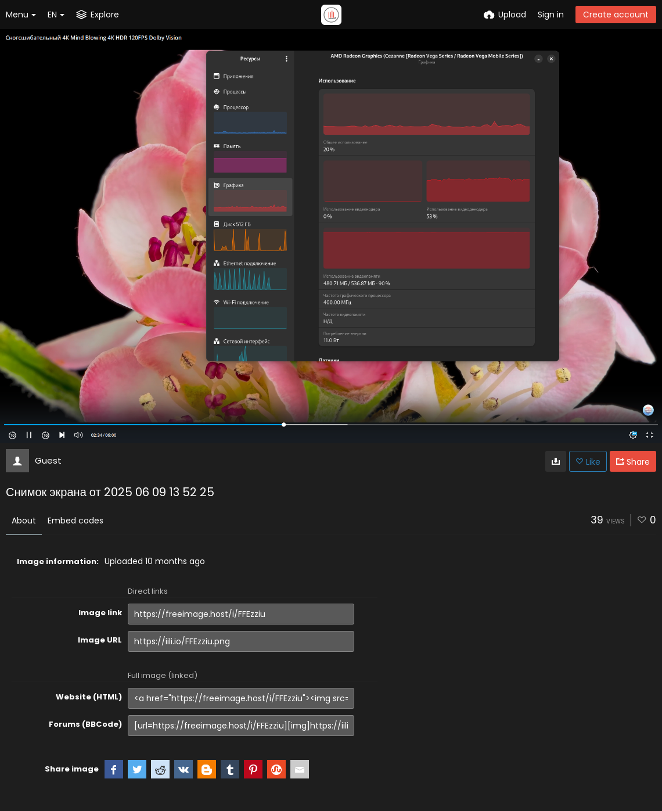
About (24, 520)
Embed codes (75, 520)
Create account (616, 14)
